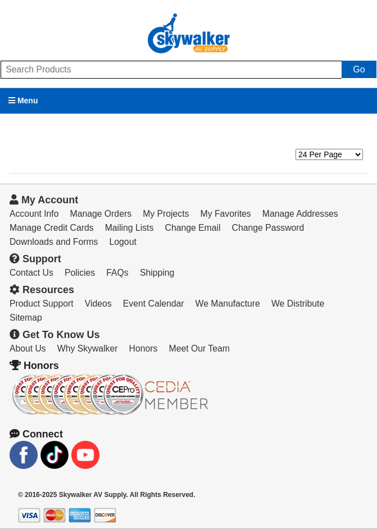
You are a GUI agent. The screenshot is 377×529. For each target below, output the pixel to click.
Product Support (42, 303)
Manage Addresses (300, 213)
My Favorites (226, 213)
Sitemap (26, 317)
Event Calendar (153, 303)
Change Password (268, 227)
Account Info (34, 213)
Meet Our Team (199, 348)
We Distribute (297, 303)
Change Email (193, 227)
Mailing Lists (129, 227)
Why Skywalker (87, 348)
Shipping (157, 272)
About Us (28, 348)
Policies (80, 272)
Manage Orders (100, 213)
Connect (36, 434)
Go (359, 69)
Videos (98, 303)
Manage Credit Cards (52, 227)
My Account (44, 200)
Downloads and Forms (54, 242)
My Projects (166, 213)
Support (35, 258)
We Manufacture (228, 303)
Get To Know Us (55, 334)
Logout (123, 242)
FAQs (117, 272)
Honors (143, 348)
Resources (42, 289)
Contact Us (31, 272)
